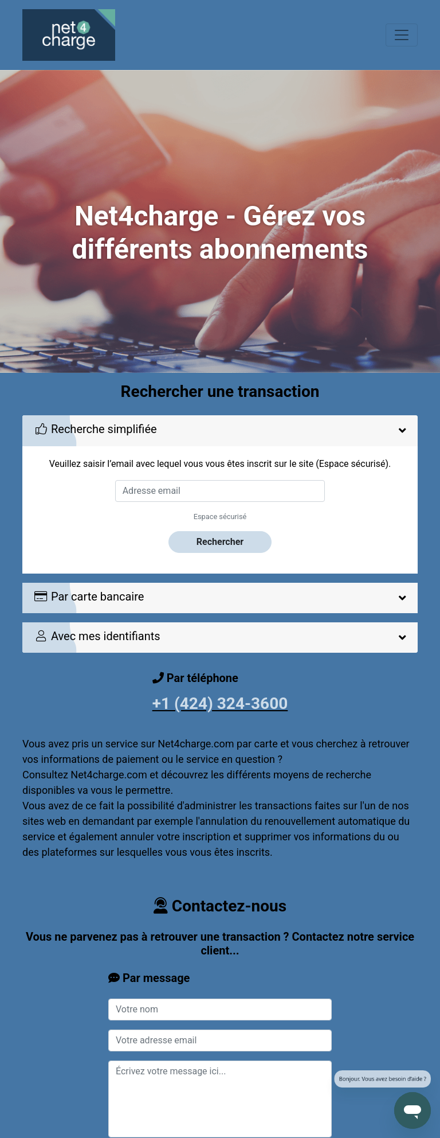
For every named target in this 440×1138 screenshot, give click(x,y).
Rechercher (220, 541)
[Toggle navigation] (402, 35)
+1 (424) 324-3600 (220, 703)
